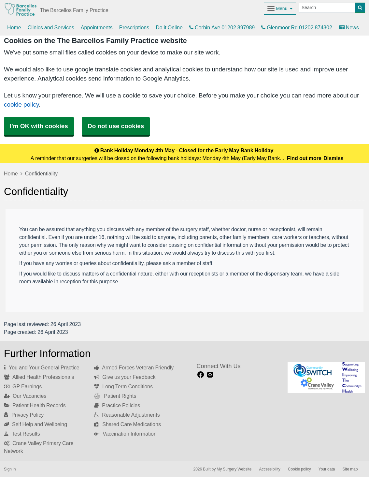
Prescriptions (134, 27)
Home (11, 173)
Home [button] (14, 27)
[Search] (327, 8)
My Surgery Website (234, 469)
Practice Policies (117, 405)
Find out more (304, 158)
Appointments (97, 27)
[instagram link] (210, 375)
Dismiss (333, 158)
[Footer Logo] (326, 377)
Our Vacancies (25, 395)
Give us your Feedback (124, 377)
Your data (327, 469)
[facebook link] (201, 375)
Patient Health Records (35, 405)
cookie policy (21, 104)
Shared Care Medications (127, 424)
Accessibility (269, 469)
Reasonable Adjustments (127, 414)
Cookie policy (299, 469)
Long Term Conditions (123, 386)
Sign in (10, 469)
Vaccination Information (125, 433)
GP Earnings (23, 386)
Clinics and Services (51, 27)
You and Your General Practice (41, 367)
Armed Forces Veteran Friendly (134, 367)
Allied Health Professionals (39, 377)
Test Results (22, 433)
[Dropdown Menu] (280, 9)
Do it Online (169, 27)
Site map (350, 469)
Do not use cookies (116, 126)
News (349, 27)
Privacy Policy (24, 414)
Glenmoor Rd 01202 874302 (296, 27)
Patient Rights (115, 395)
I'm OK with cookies (39, 126)
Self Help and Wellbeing (35, 424)
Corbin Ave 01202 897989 (222, 27)
